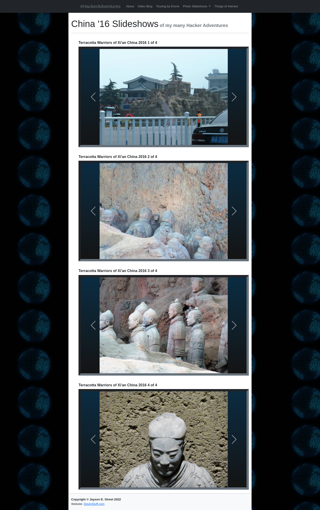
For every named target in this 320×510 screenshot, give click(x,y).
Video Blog (145, 6)
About (130, 6)
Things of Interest (226, 6)
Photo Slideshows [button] (195, 6)
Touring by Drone (167, 6)
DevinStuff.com (94, 504)
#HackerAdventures (100, 6)
